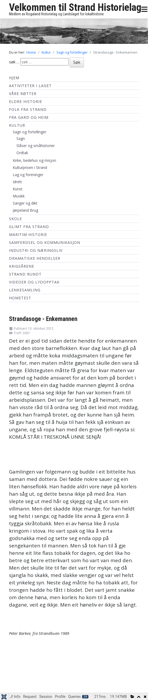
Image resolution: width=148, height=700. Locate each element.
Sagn (20, 138)
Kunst (18, 188)
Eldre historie (25, 101)
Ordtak (22, 152)
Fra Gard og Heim (28, 117)
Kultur (17, 125)
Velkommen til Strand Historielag (75, 7)
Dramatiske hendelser (34, 258)
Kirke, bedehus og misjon (34, 160)
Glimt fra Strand (29, 226)
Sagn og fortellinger (29, 131)
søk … (14, 61)
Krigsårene (21, 266)
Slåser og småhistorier (35, 145)
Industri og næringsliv (35, 250)
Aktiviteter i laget (30, 85)
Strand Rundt (25, 274)
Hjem (14, 77)
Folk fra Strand (28, 109)
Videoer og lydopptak (34, 282)
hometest (20, 297)
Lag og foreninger (28, 174)
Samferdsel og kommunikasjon (44, 242)
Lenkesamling (25, 289)
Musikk (19, 195)
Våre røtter (23, 93)
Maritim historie (28, 234)
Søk (76, 62)
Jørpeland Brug (25, 210)
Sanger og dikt (25, 203)
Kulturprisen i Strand (30, 167)
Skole (15, 218)
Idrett (17, 181)
